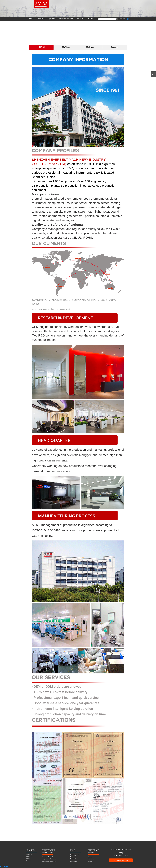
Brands (90, 19)
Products (41, 19)
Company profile (74, 854)
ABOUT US (30, 850)
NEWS (72, 850)
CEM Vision (66, 47)
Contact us (114, 47)
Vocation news (74, 857)
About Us (80, 19)
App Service (91, 859)
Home (31, 19)
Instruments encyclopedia (73, 859)
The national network (47, 857)
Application (51, 19)
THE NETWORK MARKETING (48, 850)
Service (90, 857)
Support (90, 861)
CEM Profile (41, 47)
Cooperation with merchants (49, 859)
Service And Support (66, 19)
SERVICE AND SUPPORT (93, 850)
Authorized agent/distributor (49, 861)
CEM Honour (90, 47)
